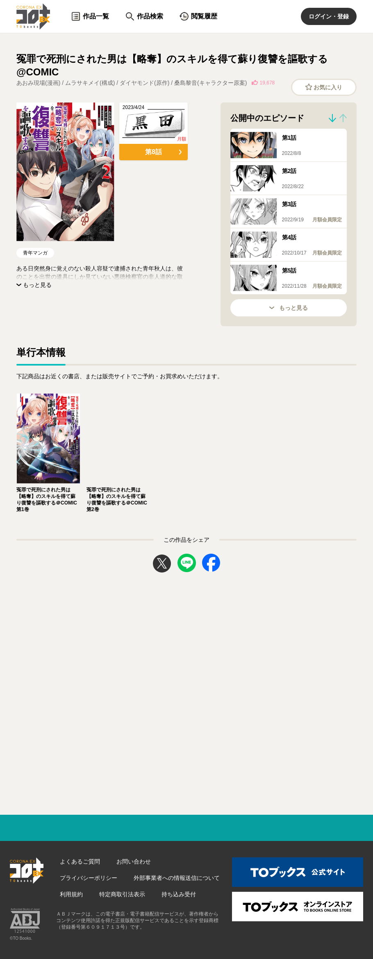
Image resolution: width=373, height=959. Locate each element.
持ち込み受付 (178, 894)
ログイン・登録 (329, 16)
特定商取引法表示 (122, 894)
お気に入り (324, 87)
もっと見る (288, 308)
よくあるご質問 (80, 861)
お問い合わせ (133, 861)
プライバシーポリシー (88, 878)
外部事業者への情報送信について (177, 878)
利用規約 (71, 894)
